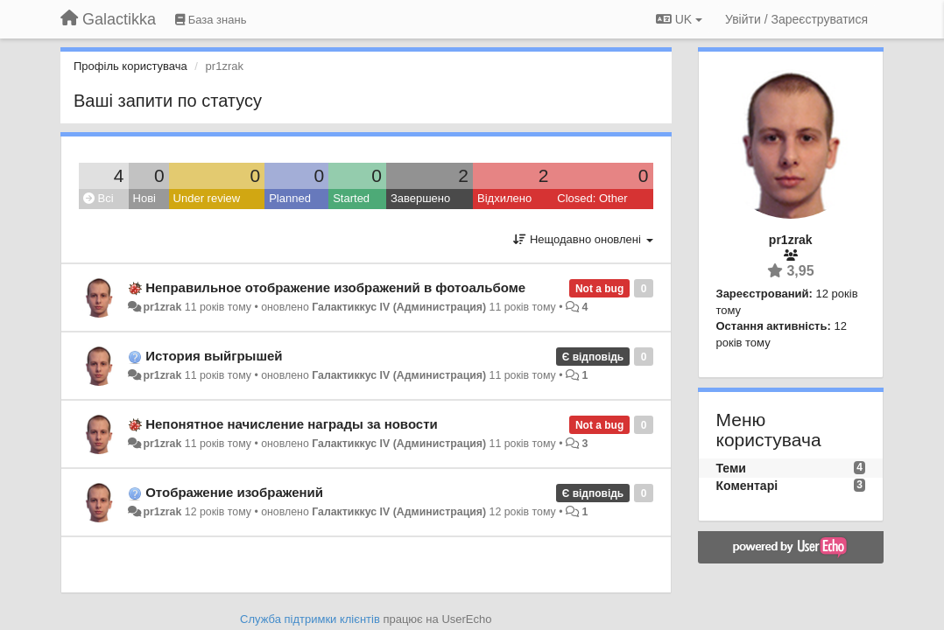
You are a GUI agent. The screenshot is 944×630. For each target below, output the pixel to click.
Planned (290, 198)
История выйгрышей (213, 355)
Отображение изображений (234, 492)
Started (351, 198)
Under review (207, 198)
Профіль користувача (130, 66)
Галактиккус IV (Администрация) (399, 307)
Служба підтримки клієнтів (310, 619)
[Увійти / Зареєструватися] (796, 19)
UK (679, 19)
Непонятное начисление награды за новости (291, 423)
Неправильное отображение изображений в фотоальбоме (335, 287)
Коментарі (747, 486)
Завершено (420, 198)
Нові (144, 198)
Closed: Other (592, 198)
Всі (98, 198)
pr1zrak (162, 307)
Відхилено (504, 198)
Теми (731, 468)
